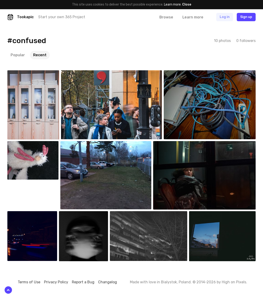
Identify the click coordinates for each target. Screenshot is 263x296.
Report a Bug (83, 282)
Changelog (107, 282)
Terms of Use (29, 282)
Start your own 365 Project (61, 17)
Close (186, 4)
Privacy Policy (56, 282)
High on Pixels (234, 282)
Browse (166, 17)
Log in (225, 17)
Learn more (172, 4)
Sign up (246, 17)
